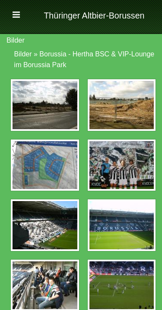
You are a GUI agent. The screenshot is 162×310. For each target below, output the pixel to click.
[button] (17, 16)
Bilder (23, 54)
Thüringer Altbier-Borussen (94, 15)
